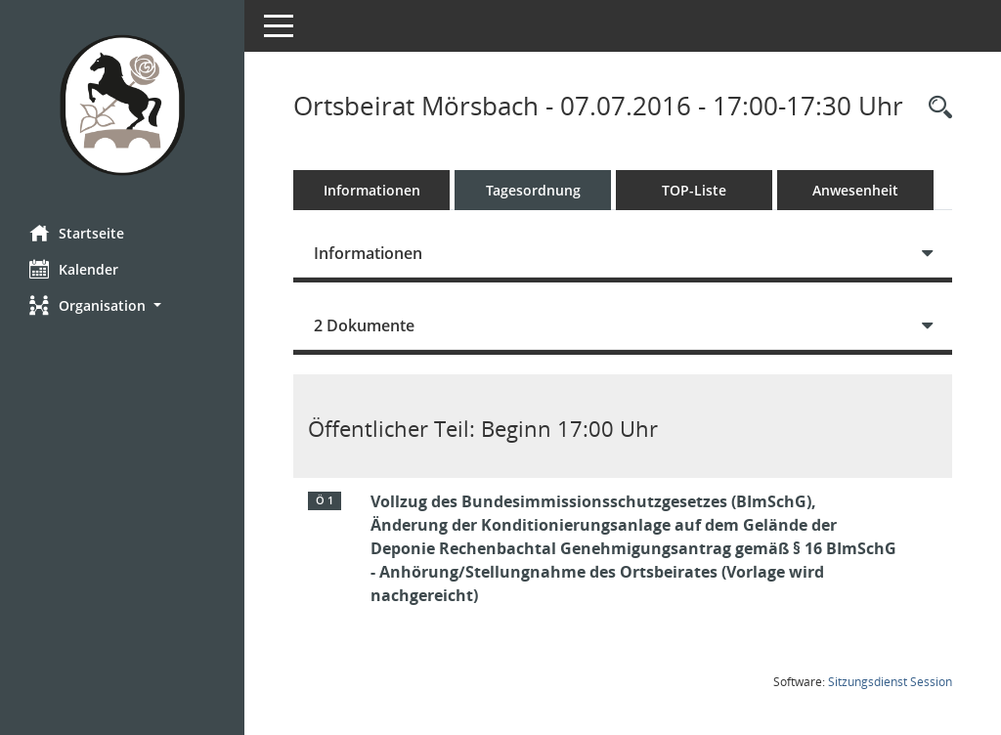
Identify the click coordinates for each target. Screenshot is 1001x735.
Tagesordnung (533, 190)
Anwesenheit (855, 190)
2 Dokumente (364, 325)
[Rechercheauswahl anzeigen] (935, 108)
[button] (122, 305)
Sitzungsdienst (890, 681)
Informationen (372, 190)
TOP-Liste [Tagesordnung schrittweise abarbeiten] (694, 190)
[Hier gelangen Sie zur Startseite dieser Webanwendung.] (122, 105)
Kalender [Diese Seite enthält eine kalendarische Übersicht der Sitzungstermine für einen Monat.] (73, 269)
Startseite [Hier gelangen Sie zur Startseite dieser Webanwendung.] (76, 232)
